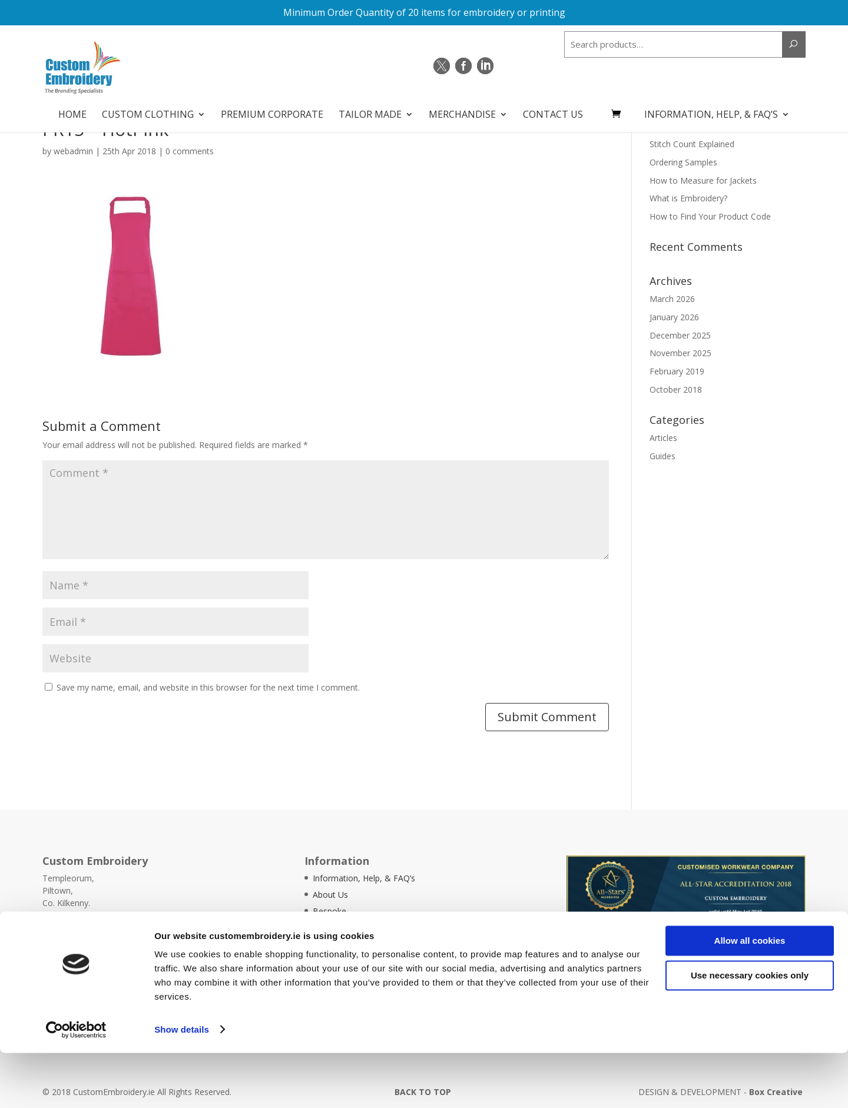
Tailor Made (370, 109)
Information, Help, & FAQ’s (711, 109)
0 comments (189, 151)
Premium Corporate (272, 109)
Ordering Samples (683, 162)
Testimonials (337, 927)
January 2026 (674, 317)
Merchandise (462, 109)
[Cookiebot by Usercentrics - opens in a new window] (76, 1085)
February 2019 (677, 371)
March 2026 (672, 298)
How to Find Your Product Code (710, 216)
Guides (662, 456)
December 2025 (680, 335)
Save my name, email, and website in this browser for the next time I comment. (208, 687)
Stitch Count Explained (692, 144)
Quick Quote (793, 929)
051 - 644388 (82, 927)
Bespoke (329, 911)
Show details (181, 1085)
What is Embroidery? (688, 198)
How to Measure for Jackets (703, 180)
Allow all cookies (750, 996)
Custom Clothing (148, 109)
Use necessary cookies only (750, 1031)
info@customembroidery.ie (118, 940)
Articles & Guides (345, 944)
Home (72, 109)
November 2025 (680, 353)
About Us (330, 894)
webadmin (73, 151)
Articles (663, 437)
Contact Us (553, 109)
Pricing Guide (337, 960)
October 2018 (676, 389)
